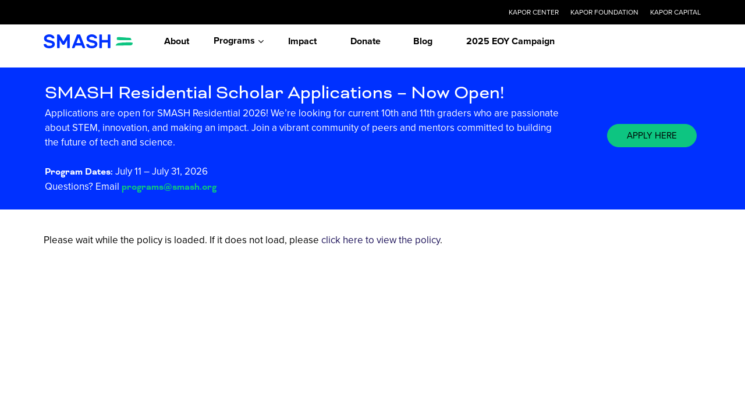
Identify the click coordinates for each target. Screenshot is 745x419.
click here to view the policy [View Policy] (380, 240)
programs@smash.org (169, 187)
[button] (652, 135)
